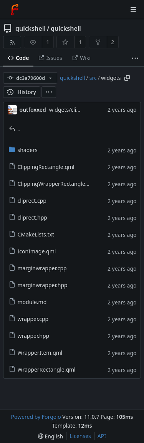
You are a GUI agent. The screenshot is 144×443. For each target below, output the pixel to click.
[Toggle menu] (133, 10)
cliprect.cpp (27, 200)
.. (15, 129)
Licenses (80, 436)
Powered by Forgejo (36, 416)
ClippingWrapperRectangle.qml (52, 183)
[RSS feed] (12, 42)
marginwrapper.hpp (38, 285)
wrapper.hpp (29, 335)
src (93, 77)
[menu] (48, 92)
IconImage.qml (32, 251)
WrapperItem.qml (36, 352)
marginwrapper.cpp (38, 268)
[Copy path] (127, 78)
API (102, 436)
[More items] (135, 58)
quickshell (30, 28)
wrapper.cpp (29, 318)
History (21, 92)
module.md (28, 302)
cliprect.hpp (28, 217)
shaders (23, 150)
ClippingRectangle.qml (41, 166)
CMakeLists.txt (31, 234)
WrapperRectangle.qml (42, 369)
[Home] (14, 10)
